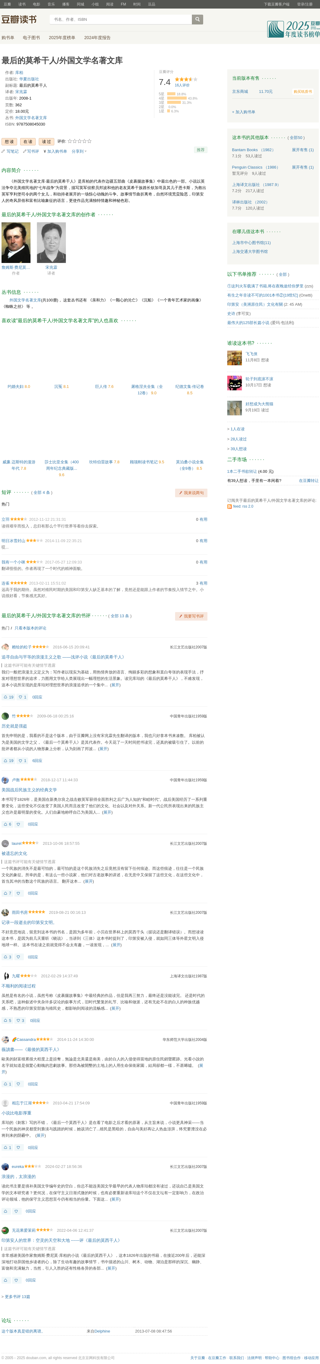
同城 (80, 4)
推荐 (201, 150)
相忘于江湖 (22, 1103)
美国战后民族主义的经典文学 (29, 789)
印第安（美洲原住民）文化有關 (255, 304)
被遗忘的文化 (14, 853)
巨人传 (101, 386)
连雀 (5, 583)
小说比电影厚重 (16, 1113)
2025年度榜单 (62, 37)
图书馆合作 (291, 1358)
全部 (283, 274)
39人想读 (239, 449)
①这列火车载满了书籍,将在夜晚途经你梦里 (265, 286)
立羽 (5, 519)
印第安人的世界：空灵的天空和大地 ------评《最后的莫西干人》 (62, 1240)
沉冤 (58, 386)
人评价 (182, 85)
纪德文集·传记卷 (189, 386)
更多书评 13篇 (17, 1296)
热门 (5, 504)
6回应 (37, 760)
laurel (17, 843)
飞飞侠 (251, 354)
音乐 (51, 4)
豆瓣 (7, 4)
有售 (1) (303, 150)
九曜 (16, 976)
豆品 (151, 4)
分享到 (78, 151)
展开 (115, 685)
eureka (18, 1166)
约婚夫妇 (16, 386)
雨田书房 (20, 912)
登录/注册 (305, 4)
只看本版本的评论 (30, 628)
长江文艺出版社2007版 (188, 647)
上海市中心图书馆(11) (251, 242)
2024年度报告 (97, 37)
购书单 (8, 37)
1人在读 (238, 429)
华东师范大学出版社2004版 (185, 1040)
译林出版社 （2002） (251, 202)
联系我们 (236, 1358)
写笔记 (13, 151)
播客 (66, 4)
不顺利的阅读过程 (19, 985)
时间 (137, 4)
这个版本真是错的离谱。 (23, 1331)
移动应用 (311, 1358)
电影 (36, 4)
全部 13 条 (120, 616)
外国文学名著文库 (31, 117)
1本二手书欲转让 (242, 471)
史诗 (231, 313)
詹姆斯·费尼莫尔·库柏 (16, 267)
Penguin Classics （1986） (256, 167)
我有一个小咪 (13, 562)
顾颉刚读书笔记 (144, 462)
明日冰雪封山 (13, 540)
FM (123, 4)
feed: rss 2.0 (243, 506)
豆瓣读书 (24, 20)
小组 (95, 4)
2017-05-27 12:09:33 (63, 562)
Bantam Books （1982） (254, 150)
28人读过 (239, 439)
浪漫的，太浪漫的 (19, 1176)
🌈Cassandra (24, 1039)
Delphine (102, 1331)
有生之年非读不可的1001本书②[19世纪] (262, 295)
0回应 (37, 697)
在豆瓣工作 (217, 1358)
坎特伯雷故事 (101, 462)
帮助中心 (272, 1358)
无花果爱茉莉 (24, 1230)
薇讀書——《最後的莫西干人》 (31, 1049)
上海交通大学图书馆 (250, 251)
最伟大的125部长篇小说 (248, 322)
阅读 (109, 4)
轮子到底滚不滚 (259, 379)
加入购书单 (57, 151)
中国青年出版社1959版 (188, 716)
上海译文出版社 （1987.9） (256, 184)
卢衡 (16, 780)
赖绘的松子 (22, 647)
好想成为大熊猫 (259, 404)
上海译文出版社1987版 (188, 976)
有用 (203, 519)
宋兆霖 (21, 91)
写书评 (33, 151)
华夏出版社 (29, 79)
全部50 (296, 137)
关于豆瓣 (197, 1358)
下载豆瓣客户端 (276, 4)
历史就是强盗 (14, 726)
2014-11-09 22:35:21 (63, 540)
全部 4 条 (42, 492)
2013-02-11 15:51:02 (47, 583)
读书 (22, 4)
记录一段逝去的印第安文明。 (29, 922)
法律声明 (254, 1358)
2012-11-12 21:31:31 (47, 519)
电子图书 (31, 37)
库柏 (19, 72)
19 (11, 697)
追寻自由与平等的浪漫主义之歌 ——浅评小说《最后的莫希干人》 (64, 657)
